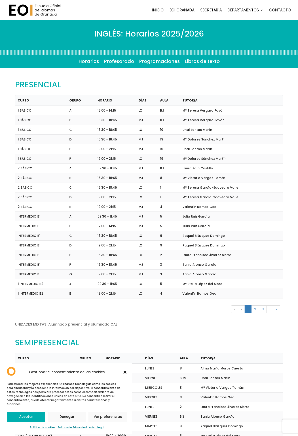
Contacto (280, 11)
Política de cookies (42, 427)
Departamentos (243, 11)
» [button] (276, 309)
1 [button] (248, 309)
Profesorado (119, 62)
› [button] (269, 309)
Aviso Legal (96, 427)
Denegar (66, 416)
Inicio (158, 11)
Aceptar (26, 416)
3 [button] (263, 309)
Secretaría (211, 11)
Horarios (88, 62)
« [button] (234, 309)
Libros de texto (202, 62)
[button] (125, 372)
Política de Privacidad (72, 427)
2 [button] (255, 309)
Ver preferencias (108, 416)
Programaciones (159, 62)
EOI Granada (181, 11)
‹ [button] (241, 309)
